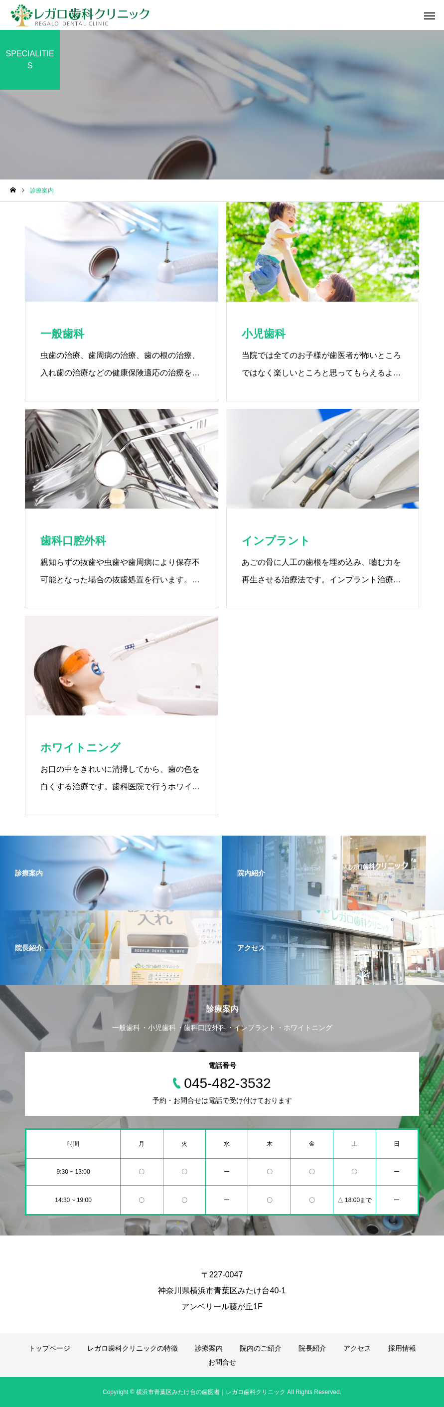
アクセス (357, 1348)
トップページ (49, 1348)
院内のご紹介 (261, 1348)
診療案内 (209, 1348)
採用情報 (402, 1348)
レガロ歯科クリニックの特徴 (132, 1348)
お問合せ (222, 1362)
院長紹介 (312, 1348)
